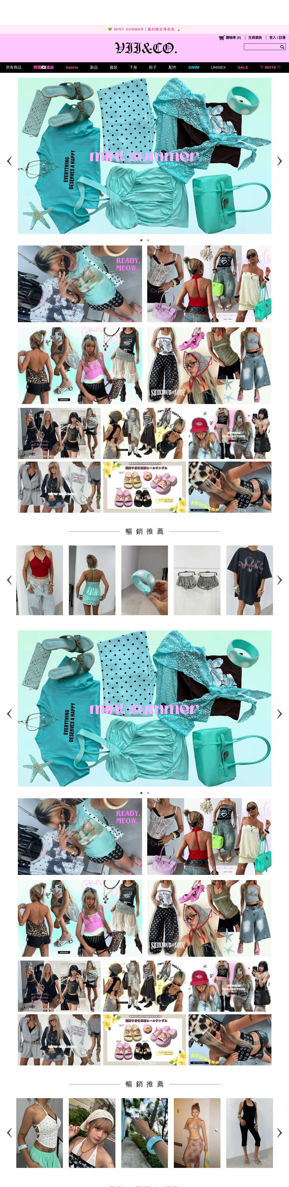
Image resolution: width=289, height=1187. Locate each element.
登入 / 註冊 (277, 37)
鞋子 (153, 67)
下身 (133, 67)
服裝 (113, 67)
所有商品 (13, 67)
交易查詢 (255, 37)
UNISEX (218, 67)
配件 (172, 67)
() (229, 38)
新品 (94, 67)
